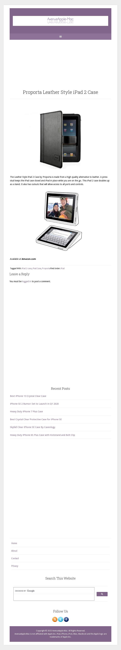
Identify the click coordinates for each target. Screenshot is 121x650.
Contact (15, 558)
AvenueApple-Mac (60, 20)
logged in (26, 281)
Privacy (14, 566)
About (14, 551)
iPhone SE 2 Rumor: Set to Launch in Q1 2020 (34, 403)
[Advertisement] (60, 62)
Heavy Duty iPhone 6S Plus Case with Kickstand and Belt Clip (42, 435)
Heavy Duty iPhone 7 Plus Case (26, 411)
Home (14, 543)
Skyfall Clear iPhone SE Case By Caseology (32, 427)
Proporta (46, 268)
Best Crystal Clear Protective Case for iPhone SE (36, 419)
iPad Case (37, 268)
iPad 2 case (27, 268)
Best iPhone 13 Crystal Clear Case (28, 396)
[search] (53, 590)
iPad (63, 268)
